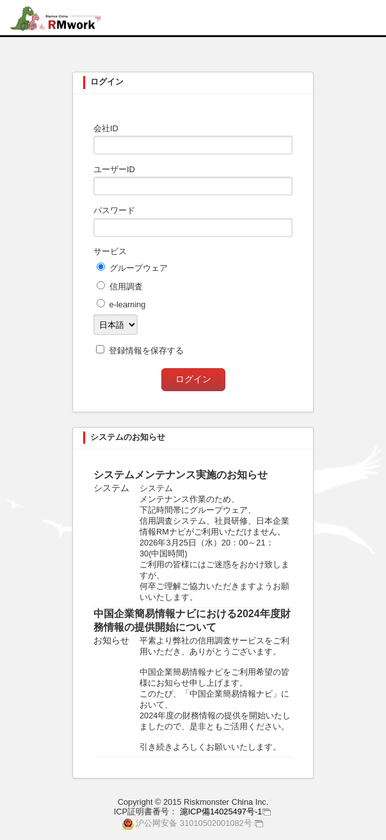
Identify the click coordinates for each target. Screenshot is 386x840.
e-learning (127, 304)
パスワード (114, 210)
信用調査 (126, 286)
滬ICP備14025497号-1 (221, 811)
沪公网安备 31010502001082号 (194, 823)
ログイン (193, 379)
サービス (110, 251)
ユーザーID (114, 169)
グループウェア (138, 268)
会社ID (105, 128)
